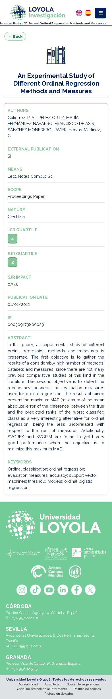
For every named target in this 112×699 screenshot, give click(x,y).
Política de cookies (87, 689)
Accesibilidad (28, 684)
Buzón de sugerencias (83, 684)
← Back (15, 36)
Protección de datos (58, 694)
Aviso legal (52, 684)
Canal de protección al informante (42, 689)
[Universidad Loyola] (56, 525)
